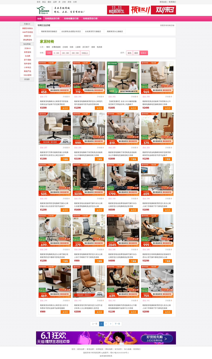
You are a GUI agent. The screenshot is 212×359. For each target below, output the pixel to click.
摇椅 (93, 47)
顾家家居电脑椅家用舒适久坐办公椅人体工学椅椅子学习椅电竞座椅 (157, 204)
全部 (49, 53)
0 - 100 (56, 53)
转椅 (39, 19)
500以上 (85, 53)
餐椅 (48, 47)
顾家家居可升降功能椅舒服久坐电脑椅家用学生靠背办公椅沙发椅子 (54, 153)
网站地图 (108, 349)
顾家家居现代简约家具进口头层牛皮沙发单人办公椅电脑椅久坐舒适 (88, 306)
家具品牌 (80, 349)
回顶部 (27, 79)
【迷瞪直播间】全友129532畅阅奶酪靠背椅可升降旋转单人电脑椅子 (122, 102)
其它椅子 (86, 47)
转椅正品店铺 (44, 25)
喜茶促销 (27, 52)
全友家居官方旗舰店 (93, 31)
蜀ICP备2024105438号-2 (119, 353)
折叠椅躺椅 (56, 47)
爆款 (49, 2)
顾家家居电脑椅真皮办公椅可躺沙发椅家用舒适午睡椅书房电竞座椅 (54, 255)
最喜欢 (143, 53)
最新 (136, 53)
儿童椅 (78, 47)
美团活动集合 (27, 28)
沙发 (64, 2)
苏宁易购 (27, 60)
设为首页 (118, 349)
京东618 (27, 48)
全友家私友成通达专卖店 (71, 31)
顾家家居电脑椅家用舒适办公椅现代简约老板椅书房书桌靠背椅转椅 (88, 102)
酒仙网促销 (27, 40)
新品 (44, 2)
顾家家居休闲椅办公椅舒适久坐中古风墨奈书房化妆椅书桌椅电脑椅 (54, 306)
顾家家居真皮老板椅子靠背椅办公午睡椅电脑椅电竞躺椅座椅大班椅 (157, 102)
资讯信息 (163, 2)
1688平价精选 (27, 32)
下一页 (117, 324)
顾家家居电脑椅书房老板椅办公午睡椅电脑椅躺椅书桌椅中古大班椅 (122, 306)
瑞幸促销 (27, 64)
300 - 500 (75, 53)
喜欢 (42, 97)
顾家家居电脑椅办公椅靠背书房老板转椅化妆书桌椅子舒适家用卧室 (54, 102)
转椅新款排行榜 (52, 18)
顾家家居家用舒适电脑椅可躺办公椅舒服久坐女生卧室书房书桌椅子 (54, 204)
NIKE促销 (28, 75)
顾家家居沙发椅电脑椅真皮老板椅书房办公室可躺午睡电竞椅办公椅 (157, 255)
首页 (38, 2)
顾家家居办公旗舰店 (115, 31)
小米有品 (27, 67)
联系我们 (172, 2)
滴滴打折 (27, 36)
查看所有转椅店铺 (167, 25)
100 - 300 (65, 53)
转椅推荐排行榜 (90, 18)
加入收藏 (127, 349)
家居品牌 (90, 349)
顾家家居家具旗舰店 (49, 31)
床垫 (69, 2)
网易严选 (27, 71)
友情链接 (99, 349)
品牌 (55, 2)
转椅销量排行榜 (71, 18)
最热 (129, 53)
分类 (75, 2)
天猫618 (27, 24)
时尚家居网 (96, 353)
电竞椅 (99, 47)
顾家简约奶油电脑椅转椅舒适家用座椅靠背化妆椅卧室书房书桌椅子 (157, 153)
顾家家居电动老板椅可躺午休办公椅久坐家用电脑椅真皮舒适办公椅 (88, 204)
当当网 (27, 56)
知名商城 (26, 44)
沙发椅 (65, 47)
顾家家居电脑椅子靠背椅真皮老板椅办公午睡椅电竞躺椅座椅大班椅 (88, 153)
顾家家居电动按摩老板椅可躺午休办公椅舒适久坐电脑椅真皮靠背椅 (122, 204)
